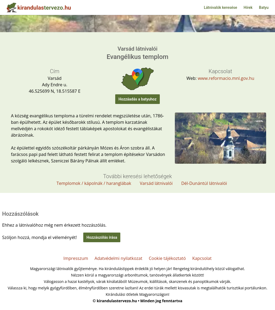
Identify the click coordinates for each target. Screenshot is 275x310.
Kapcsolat (202, 258)
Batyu (264, 7)
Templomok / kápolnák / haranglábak (94, 183)
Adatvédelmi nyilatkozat (118, 258)
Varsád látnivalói (156, 183)
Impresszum (75, 258)
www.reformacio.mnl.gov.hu (226, 78)
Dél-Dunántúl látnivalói (204, 183)
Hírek (248, 7)
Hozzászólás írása (101, 237)
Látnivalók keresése (220, 7)
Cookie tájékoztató (167, 258)
